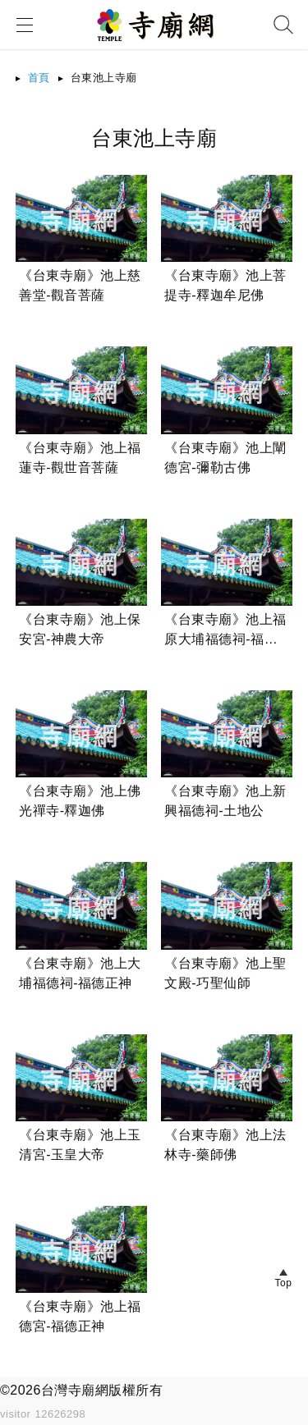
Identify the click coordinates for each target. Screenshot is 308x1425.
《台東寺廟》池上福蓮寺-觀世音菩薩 (80, 457)
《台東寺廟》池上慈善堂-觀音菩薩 (80, 285)
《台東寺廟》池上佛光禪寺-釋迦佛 (80, 801)
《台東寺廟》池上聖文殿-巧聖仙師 (225, 973)
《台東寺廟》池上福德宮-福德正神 (80, 1316)
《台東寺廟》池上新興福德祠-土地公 (225, 801)
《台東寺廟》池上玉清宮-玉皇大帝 (80, 1145)
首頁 (39, 77)
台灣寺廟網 (75, 1390)
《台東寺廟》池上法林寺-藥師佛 (225, 1145)
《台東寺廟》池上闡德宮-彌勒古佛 (225, 457)
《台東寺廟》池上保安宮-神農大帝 (80, 629)
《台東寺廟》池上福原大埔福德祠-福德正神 (225, 630)
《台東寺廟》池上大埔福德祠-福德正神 (80, 973)
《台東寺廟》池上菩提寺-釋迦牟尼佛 (225, 285)
